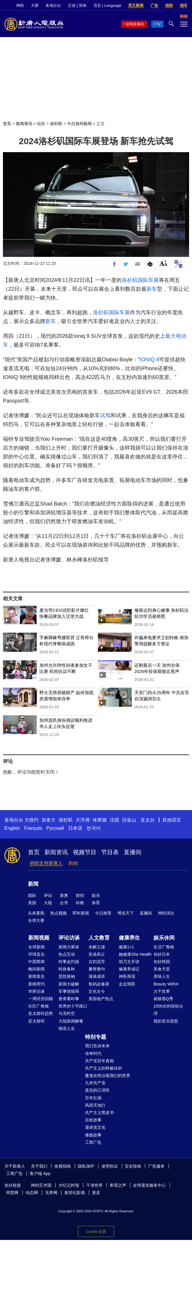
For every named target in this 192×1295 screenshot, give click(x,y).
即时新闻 (81, 913)
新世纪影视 (74, 1192)
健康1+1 (126, 947)
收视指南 (62, 1166)
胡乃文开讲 (129, 961)
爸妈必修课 (99, 984)
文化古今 (97, 991)
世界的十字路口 (73, 1006)
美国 (32, 902)
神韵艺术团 (41, 1185)
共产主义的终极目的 (103, 1068)
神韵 (20, 5)
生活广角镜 (163, 947)
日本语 (75, 828)
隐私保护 (86, 1166)
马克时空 (67, 1013)
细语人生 (67, 1028)
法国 (114, 819)
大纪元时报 (69, 1185)
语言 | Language (107, 5)
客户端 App (40, 1173)
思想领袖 (67, 976)
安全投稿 (133, 1166)
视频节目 (84, 852)
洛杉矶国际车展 (140, 280)
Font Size (163, 263)
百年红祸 (93, 1097)
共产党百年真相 (99, 1060)
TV (158, 24)
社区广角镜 (38, 1006)
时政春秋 (67, 969)
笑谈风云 (97, 954)
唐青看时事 (69, 998)
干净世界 (94, 1185)
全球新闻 (36, 947)
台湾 (64, 902)
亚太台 (148, 819)
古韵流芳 (97, 961)
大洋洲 (83, 819)
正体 (72, 5)
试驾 (105, 415)
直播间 (132, 852)
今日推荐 (103, 913)
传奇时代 (93, 1053)
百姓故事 (93, 1120)
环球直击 (36, 954)
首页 (7, 123)
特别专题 (95, 1037)
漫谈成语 (97, 976)
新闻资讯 (24, 123)
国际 (32, 895)
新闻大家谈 (69, 947)
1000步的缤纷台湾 (168, 1010)
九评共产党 (95, 1082)
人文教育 (99, 938)
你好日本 (161, 954)
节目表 (110, 852)
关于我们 (39, 1166)
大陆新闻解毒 (71, 1021)
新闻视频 (38, 938)
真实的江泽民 (97, 1090)
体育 (96, 902)
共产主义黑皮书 (99, 1112)
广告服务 (156, 1166)
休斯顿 (100, 819)
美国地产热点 (101, 998)
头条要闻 (36, 913)
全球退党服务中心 (149, 1185)
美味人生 (161, 976)
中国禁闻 (36, 961)
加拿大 (48, 819)
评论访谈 (69, 938)
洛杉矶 (56, 123)
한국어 (93, 828)
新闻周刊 (36, 984)
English (12, 828)
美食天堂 (161, 969)
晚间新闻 (36, 969)
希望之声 (118, 1185)
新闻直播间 (135, 24)
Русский (55, 828)
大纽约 (31, 819)
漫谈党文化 (95, 1127)
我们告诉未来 (97, 1045)
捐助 (169, 5)
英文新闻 (135, 5)
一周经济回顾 (40, 998)
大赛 (35, 5)
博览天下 (125, 913)
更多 (96, 1192)
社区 (41, 123)
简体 (82, 5)
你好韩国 (161, 961)
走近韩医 (127, 984)
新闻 (33, 884)
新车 (151, 289)
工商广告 (93, 1142)
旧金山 (129, 819)
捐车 (184, 5)
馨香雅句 (97, 969)
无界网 (51, 1192)
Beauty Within (166, 984)
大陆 (48, 902)
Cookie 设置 (96, 1231)
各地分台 (53, 5)
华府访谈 (36, 991)
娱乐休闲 (164, 938)
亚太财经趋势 (40, 1013)
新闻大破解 (69, 984)
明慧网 (12, 1192)
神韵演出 (166, 913)
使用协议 (109, 1166)
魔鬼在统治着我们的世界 (107, 1075)
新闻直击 (36, 976)
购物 (73, 863)
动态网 (32, 1192)
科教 (80, 902)
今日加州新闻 (79, 123)
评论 (48, 895)
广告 (154, 5)
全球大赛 (36, 920)
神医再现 (127, 976)
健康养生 (129, 938)
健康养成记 (129, 969)
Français (33, 828)
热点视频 (58, 913)
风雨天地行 (95, 1105)
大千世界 (161, 991)
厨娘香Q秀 (163, 998)
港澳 (64, 895)
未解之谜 (97, 947)
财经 (80, 895)
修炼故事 (93, 1135)
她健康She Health (135, 954)
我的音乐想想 (165, 1021)
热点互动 (67, 954)
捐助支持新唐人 (46, 863)
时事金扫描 (69, 961)
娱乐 (96, 895)
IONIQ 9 (149, 360)
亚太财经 (36, 1021)
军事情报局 (69, 991)
